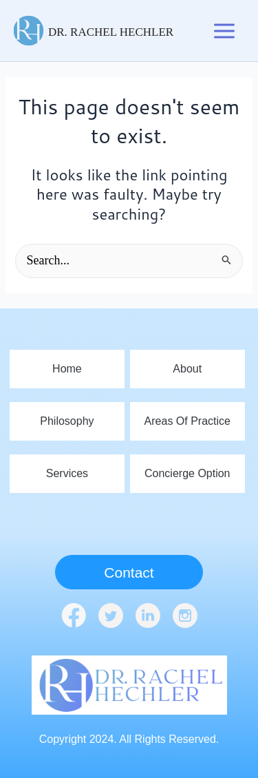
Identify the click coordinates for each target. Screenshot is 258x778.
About (187, 369)
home (67, 369)
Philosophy (67, 421)
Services (67, 473)
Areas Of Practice (187, 421)
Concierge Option (187, 473)
